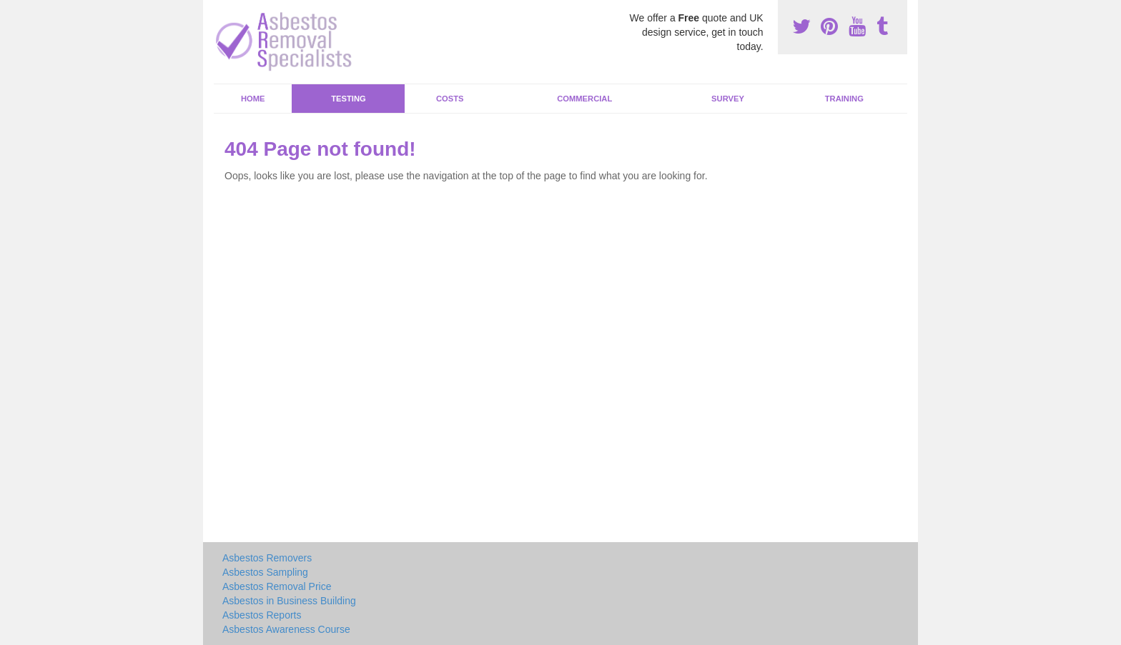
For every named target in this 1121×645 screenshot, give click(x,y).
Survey (727, 98)
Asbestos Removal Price (277, 586)
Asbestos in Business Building (289, 600)
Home (253, 98)
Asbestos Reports (262, 615)
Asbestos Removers (267, 558)
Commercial (584, 98)
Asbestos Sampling (265, 572)
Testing (348, 98)
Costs (450, 98)
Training (844, 98)
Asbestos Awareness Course (286, 629)
